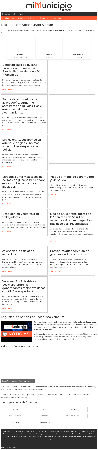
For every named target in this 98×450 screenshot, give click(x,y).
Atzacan (44, 416)
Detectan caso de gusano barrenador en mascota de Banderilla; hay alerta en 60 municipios (21, 69)
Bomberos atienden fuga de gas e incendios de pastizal (69, 252)
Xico (45, 409)
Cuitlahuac (15, 422)
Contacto (58, 18)
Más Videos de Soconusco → (18, 381)
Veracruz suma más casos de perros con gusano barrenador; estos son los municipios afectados (23, 181)
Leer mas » (7, 89)
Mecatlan (74, 409)
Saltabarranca (15, 416)
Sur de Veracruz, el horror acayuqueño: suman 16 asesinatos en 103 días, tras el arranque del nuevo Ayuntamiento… (22, 106)
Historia (42, 18)
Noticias (5, 18)
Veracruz (9, 14)
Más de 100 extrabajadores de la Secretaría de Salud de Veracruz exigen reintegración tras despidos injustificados (71, 218)
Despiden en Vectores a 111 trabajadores (20, 215)
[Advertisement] (72, 74)
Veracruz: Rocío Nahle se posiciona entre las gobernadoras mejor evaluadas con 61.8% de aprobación (23, 286)
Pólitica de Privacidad (8, 447)
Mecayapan (45, 422)
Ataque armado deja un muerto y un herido (72, 178)
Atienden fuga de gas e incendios (18, 252)
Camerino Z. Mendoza (74, 416)
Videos (13, 18)
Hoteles (21, 18)
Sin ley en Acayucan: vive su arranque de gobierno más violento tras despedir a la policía (21, 144)
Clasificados (32, 18)
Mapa (49, 18)
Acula (15, 409)
